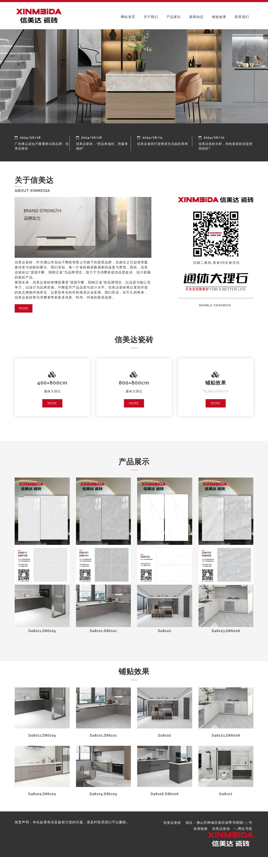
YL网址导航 (242, 829)
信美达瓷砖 (221, 829)
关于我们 (151, 17)
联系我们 (242, 17)
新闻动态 (196, 17)
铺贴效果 (219, 17)
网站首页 (128, 17)
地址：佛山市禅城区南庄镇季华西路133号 (219, 823)
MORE (23, 308)
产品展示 (173, 17)
